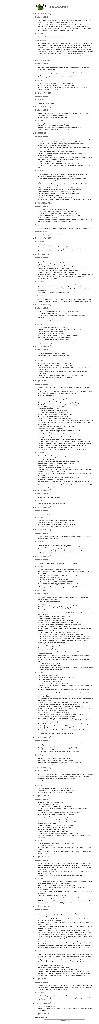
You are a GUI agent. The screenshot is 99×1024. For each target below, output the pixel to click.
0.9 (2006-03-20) (42, 796)
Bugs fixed (39, 33)
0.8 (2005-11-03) (42, 857)
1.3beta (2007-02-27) (44, 203)
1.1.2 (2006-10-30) (43, 304)
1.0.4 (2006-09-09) (43, 490)
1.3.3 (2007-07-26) (43, 60)
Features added (41, 17)
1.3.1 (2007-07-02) (43, 106)
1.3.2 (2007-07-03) (43, 93)
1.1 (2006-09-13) (42, 380)
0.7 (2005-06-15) (42, 906)
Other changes (41, 40)
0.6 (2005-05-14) (42, 979)
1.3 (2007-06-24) (42, 133)
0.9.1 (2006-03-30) (43, 767)
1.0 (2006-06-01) (42, 590)
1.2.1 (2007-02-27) (43, 238)
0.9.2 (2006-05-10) (43, 737)
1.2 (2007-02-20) (42, 254)
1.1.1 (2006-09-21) (43, 346)
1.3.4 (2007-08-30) (43, 13)
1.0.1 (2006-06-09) (43, 556)
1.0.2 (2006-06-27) (43, 530)
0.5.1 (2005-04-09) (43, 1003)
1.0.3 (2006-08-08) (43, 507)
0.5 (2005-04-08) (42, 1014)
